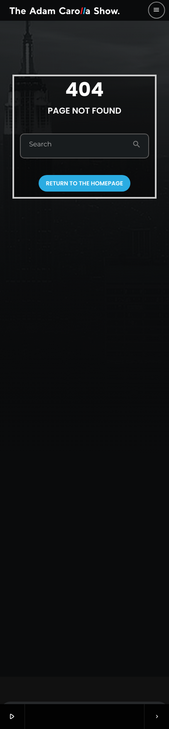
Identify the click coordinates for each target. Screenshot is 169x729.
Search (40, 145)
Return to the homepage (84, 183)
